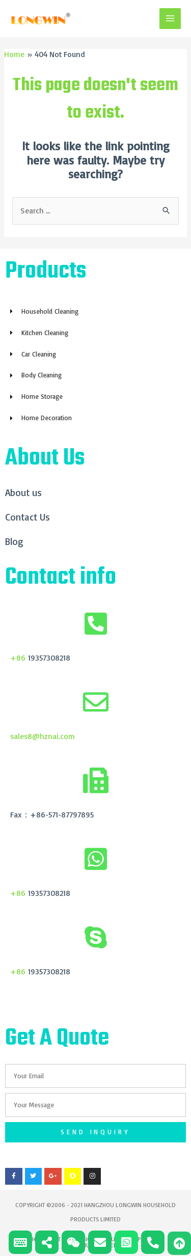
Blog (14, 541)
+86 (17, 657)
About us (23, 492)
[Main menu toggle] (170, 19)
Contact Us (27, 517)
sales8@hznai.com (42, 736)
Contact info (60, 577)
